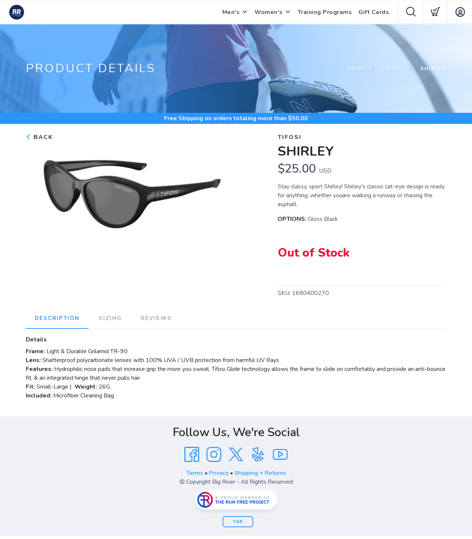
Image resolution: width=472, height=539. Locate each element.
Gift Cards (373, 12)
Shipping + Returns (260, 473)
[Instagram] (214, 455)
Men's (231, 12)
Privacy (219, 473)
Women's (268, 12)
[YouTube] (280, 455)
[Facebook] (192, 455)
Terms (194, 473)
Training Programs (325, 12)
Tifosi (392, 69)
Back (39, 137)
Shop (356, 69)
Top (238, 522)
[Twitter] (236, 455)
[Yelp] (258, 455)
